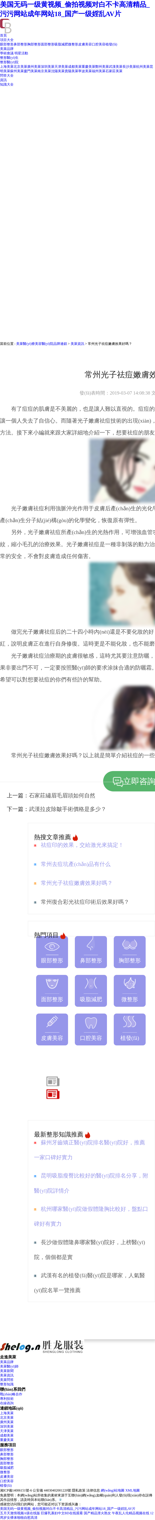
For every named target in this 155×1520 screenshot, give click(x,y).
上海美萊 (7, 66)
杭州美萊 (143, 66)
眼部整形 (7, 44)
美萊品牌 (7, 49)
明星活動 (21, 53)
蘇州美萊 (17, 71)
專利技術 (7, 1398)
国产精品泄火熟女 (97, 1513)
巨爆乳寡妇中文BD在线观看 (62, 1513)
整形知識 (7, 1384)
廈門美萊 (30, 71)
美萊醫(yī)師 (9, 1366)
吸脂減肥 (61, 44)
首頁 (3, 35)
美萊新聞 (7, 1371)
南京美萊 (44, 71)
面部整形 (47, 44)
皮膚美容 (85, 44)
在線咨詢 (7, 1403)
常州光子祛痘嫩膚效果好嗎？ (77, 883)
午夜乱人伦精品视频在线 (130, 1513)
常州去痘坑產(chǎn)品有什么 (76, 864)
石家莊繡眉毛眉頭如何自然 (62, 795)
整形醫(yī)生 (9, 57)
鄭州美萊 (102, 66)
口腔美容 (98, 44)
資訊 (3, 80)
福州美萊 (98, 71)
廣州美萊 (34, 66)
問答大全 (7, 75)
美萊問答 (7, 1380)
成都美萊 (75, 66)
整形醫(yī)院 (9, 62)
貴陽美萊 (71, 71)
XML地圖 (132, 1490)
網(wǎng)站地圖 (112, 1490)
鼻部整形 (20, 44)
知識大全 (7, 84)
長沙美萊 (129, 66)
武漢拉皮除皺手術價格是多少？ (67, 809)
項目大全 (7, 40)
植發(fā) (111, 44)
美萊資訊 (77, 343)
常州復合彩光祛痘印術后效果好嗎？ (85, 902)
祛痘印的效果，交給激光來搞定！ (82, 845)
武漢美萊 (115, 66)
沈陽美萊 (58, 71)
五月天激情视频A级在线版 (20, 1513)
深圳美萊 (47, 66)
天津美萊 (61, 66)
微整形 (73, 44)
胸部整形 (34, 44)
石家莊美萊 (113, 71)
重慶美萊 (88, 66)
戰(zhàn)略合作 (11, 1394)
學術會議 (7, 53)
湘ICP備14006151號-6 (16, 1490)
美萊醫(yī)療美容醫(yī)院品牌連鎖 (41, 343)
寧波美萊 (85, 71)
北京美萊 (20, 66)
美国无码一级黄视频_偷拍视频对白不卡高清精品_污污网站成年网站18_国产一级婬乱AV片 (67, 1508)
